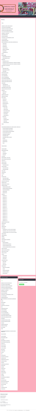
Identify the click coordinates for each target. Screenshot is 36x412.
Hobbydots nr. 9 (5, 207)
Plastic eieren (4, 264)
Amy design (3, 156)
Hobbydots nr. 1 (5, 195)
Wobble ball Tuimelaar (5, 96)
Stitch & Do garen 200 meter (5, 249)
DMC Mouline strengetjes (6, 69)
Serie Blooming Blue (5, 169)
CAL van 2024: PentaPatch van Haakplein (7, 31)
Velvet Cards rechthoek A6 (6, 179)
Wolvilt (2, 328)
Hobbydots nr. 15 (5, 216)
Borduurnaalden (4, 55)
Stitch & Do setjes (4, 252)
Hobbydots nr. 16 (5, 217)
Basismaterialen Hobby (5, 150)
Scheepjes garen (5, 106)
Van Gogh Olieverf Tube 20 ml (7, 132)
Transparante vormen (9, 387)
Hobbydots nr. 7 (5, 204)
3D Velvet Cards (4, 176)
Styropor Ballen (5, 255)
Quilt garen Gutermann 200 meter (6, 88)
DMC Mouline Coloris (5, 68)
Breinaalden (3, 59)
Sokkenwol (3, 90)
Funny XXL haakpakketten (5, 77)
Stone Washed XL (6, 115)
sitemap (16, 410)
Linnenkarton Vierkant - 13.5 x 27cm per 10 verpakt (9, 232)
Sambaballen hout (5, 52)
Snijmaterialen (5, 153)
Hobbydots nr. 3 (5, 198)
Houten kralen (4, 43)
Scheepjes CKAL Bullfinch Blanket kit (7, 30)
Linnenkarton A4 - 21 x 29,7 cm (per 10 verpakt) (9, 229)
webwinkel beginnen (20, 410)
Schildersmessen (5, 141)
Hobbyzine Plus (4, 226)
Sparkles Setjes (5, 191)
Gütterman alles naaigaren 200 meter (6, 315)
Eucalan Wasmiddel (4, 74)
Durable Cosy (4, 100)
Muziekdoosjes (5, 46)
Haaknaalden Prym (5, 84)
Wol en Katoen (4, 97)
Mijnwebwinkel (27, 410)
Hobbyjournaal (4, 223)
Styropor (3, 254)
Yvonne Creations (4, 166)
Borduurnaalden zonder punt (6, 56)
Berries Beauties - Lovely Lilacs (6, 157)
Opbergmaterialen (4, 235)
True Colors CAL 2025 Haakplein (6, 27)
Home (2, 280)
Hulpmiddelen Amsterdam (6, 134)
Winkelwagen (21, 284)
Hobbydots (3, 194)
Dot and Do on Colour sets (4, 356)
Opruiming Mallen (3, 336)
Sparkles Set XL (5, 192)
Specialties (2, 375)
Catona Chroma (6, 109)
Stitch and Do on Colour (5, 251)
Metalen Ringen (4, 233)
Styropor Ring (4, 258)
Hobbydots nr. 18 (5, 220)
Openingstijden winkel (5, 34)
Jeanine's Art (3, 160)
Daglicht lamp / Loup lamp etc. (6, 65)
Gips (2, 175)
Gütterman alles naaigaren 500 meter (7, 81)
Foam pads (4, 154)
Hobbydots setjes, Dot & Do (5, 359)
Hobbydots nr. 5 (5, 201)
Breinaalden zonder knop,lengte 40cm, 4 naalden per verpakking (11, 62)
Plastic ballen (4, 261)
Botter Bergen (4, 91)
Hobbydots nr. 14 (5, 214)
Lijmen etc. (4, 151)
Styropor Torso (5, 257)
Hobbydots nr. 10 (5, 208)
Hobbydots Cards (4, 182)
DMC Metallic (4, 71)
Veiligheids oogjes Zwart (5, 94)
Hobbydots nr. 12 (5, 211)
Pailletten (3, 236)
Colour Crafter (5, 107)
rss (17, 410)
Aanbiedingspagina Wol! (5, 40)
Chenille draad (4, 172)
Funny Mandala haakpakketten (6, 78)
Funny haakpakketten (5, 75)
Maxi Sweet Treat (6, 112)
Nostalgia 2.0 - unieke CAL (5, 33)
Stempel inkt (9, 378)
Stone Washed (6, 113)
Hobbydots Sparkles (4, 185)
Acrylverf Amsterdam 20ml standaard (8, 128)
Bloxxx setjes (3, 170)
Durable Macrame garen (5, 72)
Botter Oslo (4, 93)
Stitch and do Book (4, 248)
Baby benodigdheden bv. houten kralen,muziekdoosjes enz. (9, 299)
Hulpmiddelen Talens (5, 135)
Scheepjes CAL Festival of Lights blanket (7, 28)
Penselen (4, 138)
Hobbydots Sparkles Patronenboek (7, 188)
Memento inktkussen (5, 242)
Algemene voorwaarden (6, 270)
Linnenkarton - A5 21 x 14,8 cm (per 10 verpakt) (9, 230)
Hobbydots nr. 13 (5, 213)
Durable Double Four (5, 103)
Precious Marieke (4, 163)
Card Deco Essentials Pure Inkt (7, 245)
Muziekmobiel (4, 50)
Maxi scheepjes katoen (7, 110)
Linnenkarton (9, 369)
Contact (4, 268)
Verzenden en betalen (6, 271)
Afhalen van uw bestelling (6, 267)
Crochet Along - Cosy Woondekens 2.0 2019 (8, 37)
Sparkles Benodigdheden (6, 189)
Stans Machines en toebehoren (6, 239)
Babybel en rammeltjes (6, 49)
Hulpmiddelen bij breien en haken (6, 87)
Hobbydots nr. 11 (5, 210)
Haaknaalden (9, 318)
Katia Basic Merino (6, 119)
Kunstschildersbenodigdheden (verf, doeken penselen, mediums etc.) (9, 331)
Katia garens (4, 116)
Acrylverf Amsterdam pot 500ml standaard (8, 131)
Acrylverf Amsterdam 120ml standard (8, 129)
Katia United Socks (6, 122)
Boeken (3, 53)
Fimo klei (3, 173)
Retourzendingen (5, 273)
